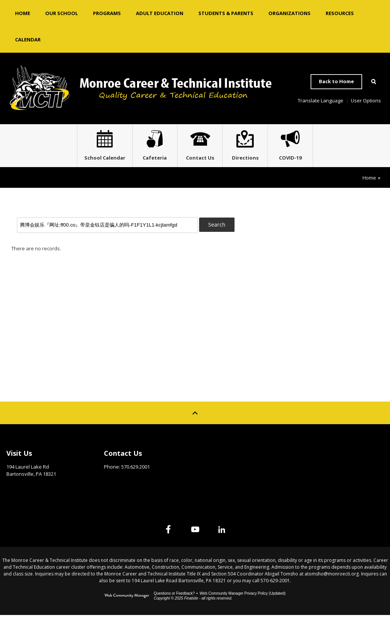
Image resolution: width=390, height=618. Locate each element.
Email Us (114, 481)
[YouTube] (195, 532)
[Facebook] (160, 532)
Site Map (310, 454)
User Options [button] (366, 100)
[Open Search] (373, 81)
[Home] (23, 13)
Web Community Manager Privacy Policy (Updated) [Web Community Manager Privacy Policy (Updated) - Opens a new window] (242, 596)
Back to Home (336, 81)
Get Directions (25, 488)
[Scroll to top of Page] (195, 415)
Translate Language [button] (320, 100)
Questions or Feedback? (174, 596)
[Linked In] (229, 532)
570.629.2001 (135, 469)
